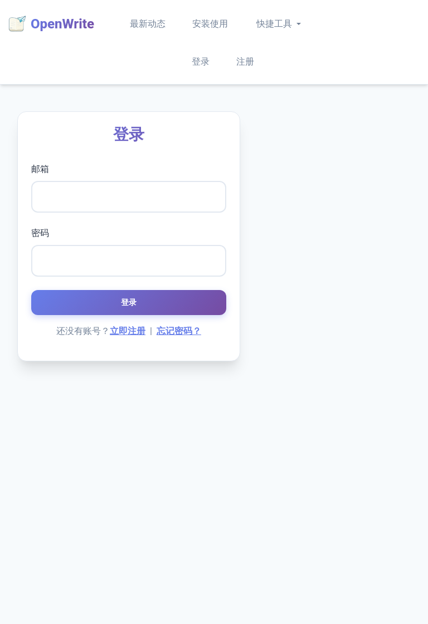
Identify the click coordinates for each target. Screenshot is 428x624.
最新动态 (148, 23)
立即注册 (127, 331)
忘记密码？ (179, 331)
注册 (245, 61)
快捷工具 (274, 23)
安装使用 (210, 23)
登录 (201, 61)
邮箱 (40, 169)
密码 (40, 233)
